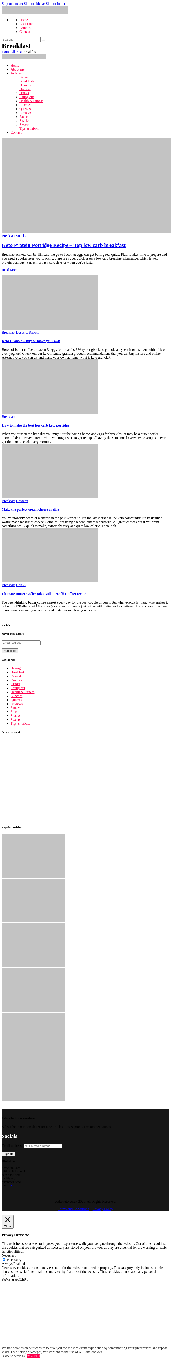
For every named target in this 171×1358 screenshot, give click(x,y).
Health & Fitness (22, 692)
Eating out (18, 688)
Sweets (15, 719)
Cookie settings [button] (14, 1356)
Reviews (17, 704)
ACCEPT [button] (33, 1356)
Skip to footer (55, 3)
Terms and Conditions (73, 1209)
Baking (16, 668)
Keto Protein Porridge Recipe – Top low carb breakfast (64, 245)
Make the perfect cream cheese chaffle (30, 509)
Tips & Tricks (20, 723)
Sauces (15, 708)
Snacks (21, 236)
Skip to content (12, 3)
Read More (10, 270)
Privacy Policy (103, 1209)
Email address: (32, 1145)
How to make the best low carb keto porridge (35, 425)
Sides (14, 712)
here (11, 1185)
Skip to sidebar (34, 3)
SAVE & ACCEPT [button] (15, 1279)
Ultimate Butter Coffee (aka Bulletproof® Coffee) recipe (44, 594)
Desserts (22, 332)
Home (6, 52)
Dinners (16, 680)
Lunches (16, 696)
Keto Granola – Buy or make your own (31, 341)
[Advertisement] (41, 780)
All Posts (16, 52)
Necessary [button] (9, 1255)
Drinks (21, 585)
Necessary (14, 1260)
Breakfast (8, 236)
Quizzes (16, 700)
